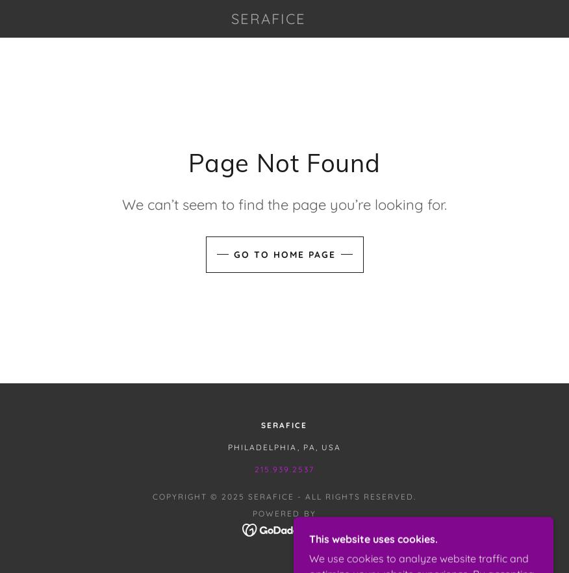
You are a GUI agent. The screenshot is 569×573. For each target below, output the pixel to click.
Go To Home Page (285, 255)
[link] (269, 20)
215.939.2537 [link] (284, 469)
